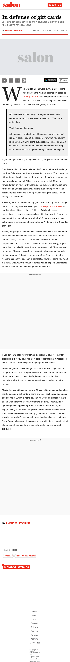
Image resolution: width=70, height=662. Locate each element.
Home (34, 612)
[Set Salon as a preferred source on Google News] (50, 80)
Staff (34, 620)
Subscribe (55, 5)
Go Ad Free (35, 643)
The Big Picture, (30, 97)
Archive (34, 639)
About (34, 616)
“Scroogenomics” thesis (50, 206)
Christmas (7, 556)
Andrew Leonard (13, 30)
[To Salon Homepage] (11, 4)
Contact (34, 624)
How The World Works (25, 556)
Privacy (34, 627)
